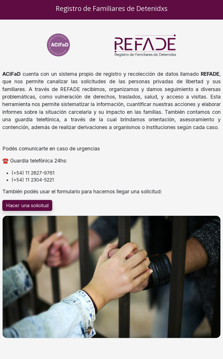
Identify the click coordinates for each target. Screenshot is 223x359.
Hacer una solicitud (27, 205)
